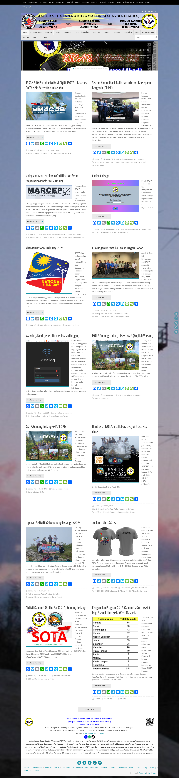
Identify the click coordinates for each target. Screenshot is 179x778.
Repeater (94, 2)
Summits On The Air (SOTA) (52, 597)
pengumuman (139, 159)
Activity (56, 150)
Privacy (24, 7)
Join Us (51, 2)
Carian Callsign (100, 176)
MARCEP (148, 2)
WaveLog (139, 2)
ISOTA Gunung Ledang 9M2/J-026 (46, 427)
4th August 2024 (43, 413)
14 (103, 68)
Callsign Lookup (128, 2)
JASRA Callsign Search (103, 233)
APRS (119, 2)
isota (108, 398)
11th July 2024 (108, 395)
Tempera (142, 773)
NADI (102, 162)
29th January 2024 (43, 591)
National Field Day (72, 325)
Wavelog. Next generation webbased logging (52, 336)
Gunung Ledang (100, 398)
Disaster (121, 159)
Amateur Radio (33, 2)
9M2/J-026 (98, 512)
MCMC (97, 162)
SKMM (101, 165)
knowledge (129, 159)
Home (24, 2)
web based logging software (57, 416)
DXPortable (57, 153)
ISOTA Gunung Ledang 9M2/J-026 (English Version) (123, 336)
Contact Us (60, 2)
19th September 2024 (111, 229)
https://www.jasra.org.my (93, 733)
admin (30, 150)
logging (31, 416)
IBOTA (64, 153)
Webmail (103, 2)
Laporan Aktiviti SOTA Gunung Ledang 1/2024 (53, 523)
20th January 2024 (110, 588)
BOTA (50, 153)
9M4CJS (31, 153)
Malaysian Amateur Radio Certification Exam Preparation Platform (52, 238)
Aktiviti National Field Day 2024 (45, 248)
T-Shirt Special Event (139, 591)
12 (99, 68)
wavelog (43, 416)
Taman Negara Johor (121, 317)
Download (85, 2)
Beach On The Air (41, 153)
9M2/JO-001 (99, 591)
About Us (43, 2)
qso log (37, 416)
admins (97, 699)
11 (96, 68)
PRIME (107, 162)
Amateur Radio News (73, 235)
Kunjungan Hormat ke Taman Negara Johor (117, 248)
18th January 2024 (43, 676)
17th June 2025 (109, 159)
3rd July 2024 (108, 506)
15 (106, 68)
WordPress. (152, 773)
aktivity (127, 395)
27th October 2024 (44, 235)
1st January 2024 (110, 699)
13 (101, 68)
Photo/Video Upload (73, 2)
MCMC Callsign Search (120, 233)
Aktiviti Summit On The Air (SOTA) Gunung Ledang (55, 608)
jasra (69, 153)
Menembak (111, 2)
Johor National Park (106, 317)
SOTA (39, 597)
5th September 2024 (44, 325)
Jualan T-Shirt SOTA (104, 523)
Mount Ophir (131, 512)
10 (94, 68)
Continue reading (35, 137)
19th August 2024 (109, 311)
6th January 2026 (43, 150)
